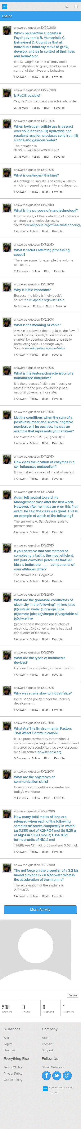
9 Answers (21, 758)
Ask (6, 1038)
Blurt (45, 77)
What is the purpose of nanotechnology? (46, 211)
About (46, 1038)
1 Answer (20, 77)
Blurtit (4, 6)
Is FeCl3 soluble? (27, 96)
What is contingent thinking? (36, 175)
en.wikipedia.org (49, 752)
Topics (8, 1044)
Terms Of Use (13, 1067)
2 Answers (21, 108)
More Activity (40, 910)
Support (47, 1050)
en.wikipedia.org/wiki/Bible (44, 300)
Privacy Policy (13, 1073)
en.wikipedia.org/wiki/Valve (45, 348)
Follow (34, 77)
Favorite (57, 77)
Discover (10, 1050)
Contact (47, 1044)
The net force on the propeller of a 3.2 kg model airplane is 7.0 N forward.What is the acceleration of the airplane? (46, 875)
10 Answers (21, 306)
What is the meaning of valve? (37, 325)
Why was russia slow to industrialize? (43, 693)
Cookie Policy (13, 1080)
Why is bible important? (32, 290)
